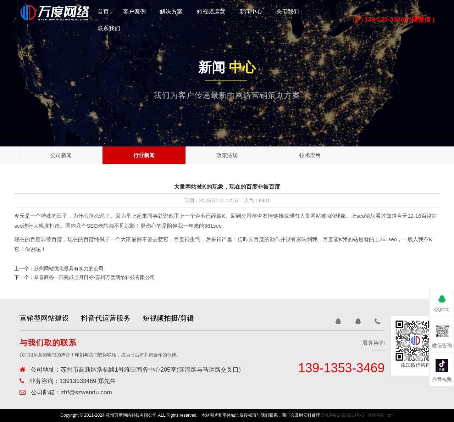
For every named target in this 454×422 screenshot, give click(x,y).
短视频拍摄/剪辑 (180, 318)
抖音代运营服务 (112, 318)
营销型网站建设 (44, 318)
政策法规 (227, 155)
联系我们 (109, 28)
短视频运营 (211, 12)
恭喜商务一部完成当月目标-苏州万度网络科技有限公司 (94, 277)
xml (390, 415)
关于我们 (287, 12)
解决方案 (171, 12)
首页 (103, 12)
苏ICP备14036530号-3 (342, 415)
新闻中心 (250, 12)
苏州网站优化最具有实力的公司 (69, 268)
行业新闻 (144, 155)
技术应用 (310, 155)
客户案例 (134, 12)
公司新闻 (61, 155)
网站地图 (375, 415)
